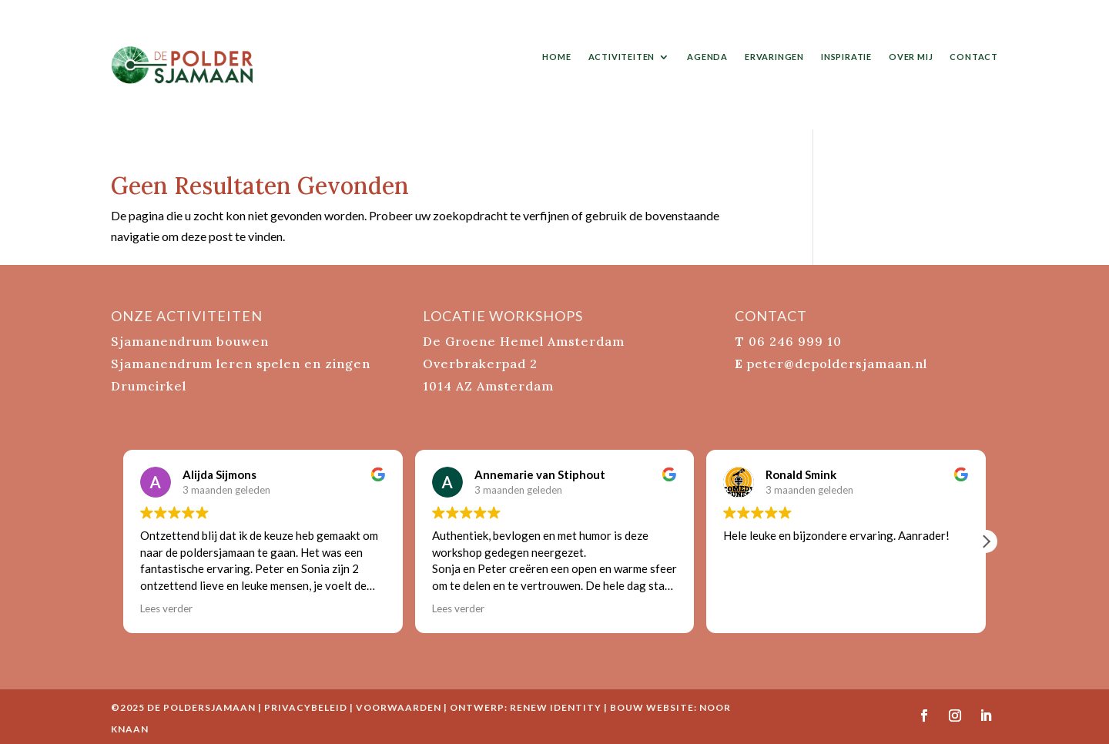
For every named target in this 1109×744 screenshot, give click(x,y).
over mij (911, 57)
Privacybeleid (305, 707)
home (556, 57)
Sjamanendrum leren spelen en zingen (240, 363)
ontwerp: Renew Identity (525, 707)
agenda (707, 57)
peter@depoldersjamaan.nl (837, 363)
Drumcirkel (148, 386)
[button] (985, 541)
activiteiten (621, 57)
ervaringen (774, 57)
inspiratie (846, 57)
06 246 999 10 (795, 341)
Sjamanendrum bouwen (190, 341)
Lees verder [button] (166, 608)
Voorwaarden (398, 707)
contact (974, 57)
